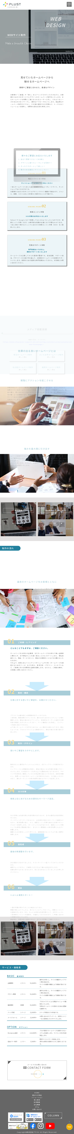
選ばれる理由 (37, 1095)
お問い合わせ (37, 1109)
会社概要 (37, 1105)
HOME (37, 1093)
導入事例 (37, 1100)
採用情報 (37, 1102)
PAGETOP (69, 1126)
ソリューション (37, 1097)
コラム (37, 1107)
